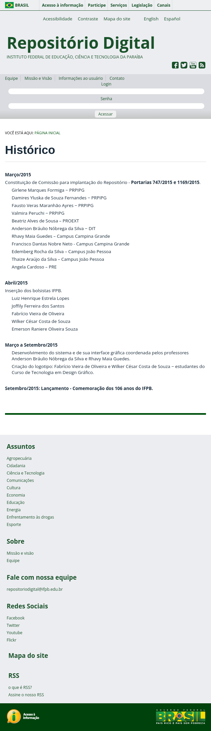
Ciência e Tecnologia (25, 473)
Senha (106, 102)
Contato (117, 78)
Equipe (11, 78)
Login (106, 87)
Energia (14, 510)
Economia (16, 495)
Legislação (142, 5)
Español (172, 19)
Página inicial (47, 133)
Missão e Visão (38, 78)
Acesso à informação (62, 5)
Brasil (22, 5)
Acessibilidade (57, 19)
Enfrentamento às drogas (30, 517)
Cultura (13, 488)
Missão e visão (20, 553)
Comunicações (20, 480)
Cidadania (16, 466)
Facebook (15, 618)
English (151, 19)
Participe (97, 5)
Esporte (14, 524)
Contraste (88, 19)
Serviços (119, 5)
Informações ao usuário (81, 78)
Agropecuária (19, 458)
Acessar (105, 114)
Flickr (11, 640)
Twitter (13, 625)
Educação (15, 502)
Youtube (14, 632)
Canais (163, 5)
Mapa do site (116, 19)
